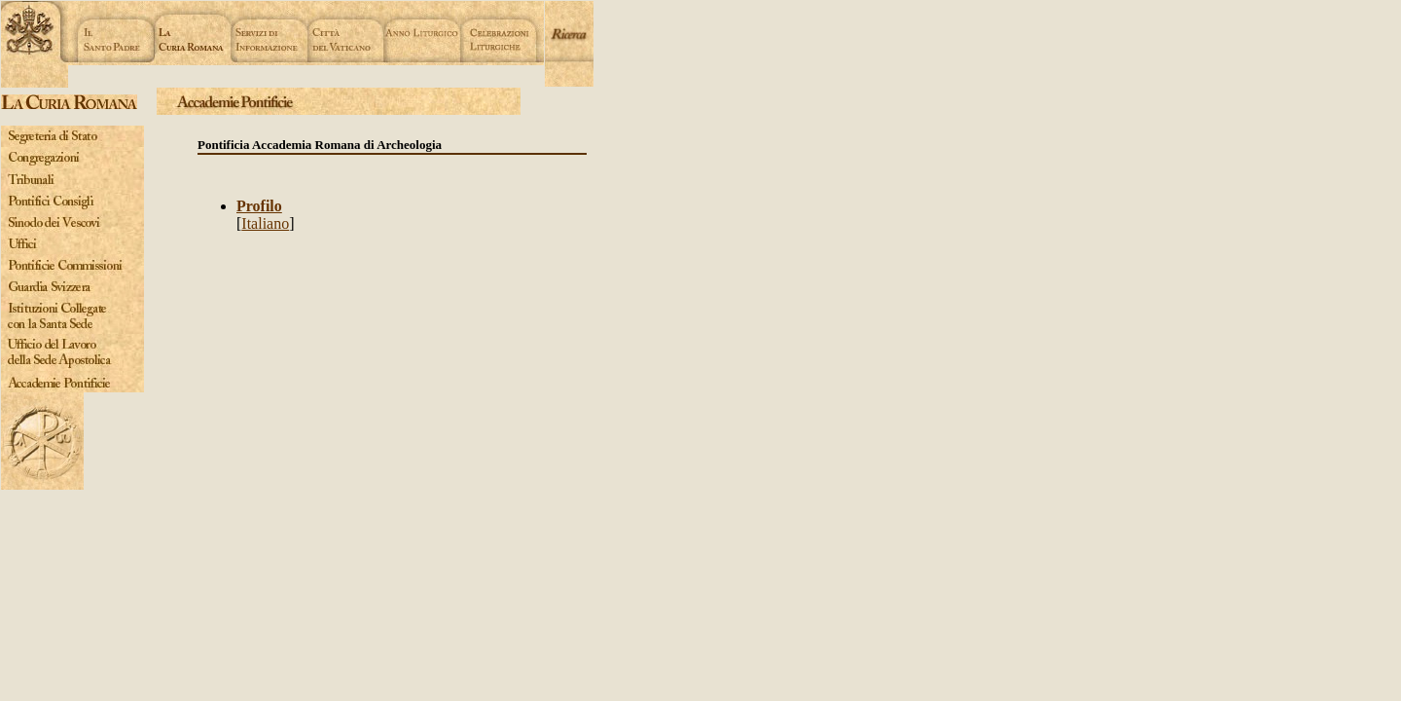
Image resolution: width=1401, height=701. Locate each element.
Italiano (265, 223)
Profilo (259, 206)
